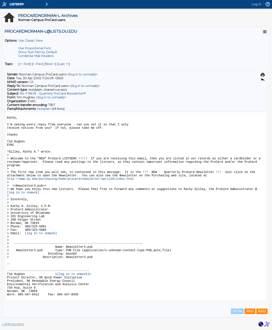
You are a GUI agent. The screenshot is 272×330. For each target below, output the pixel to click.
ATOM (237, 311)
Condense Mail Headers (36, 56)
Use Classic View (30, 40)
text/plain (44, 109)
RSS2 (262, 311)
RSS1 (250, 311)
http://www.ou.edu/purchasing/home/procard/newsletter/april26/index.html (70, 179)
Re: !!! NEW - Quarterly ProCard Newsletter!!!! (53, 93)
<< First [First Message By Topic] (24, 64)
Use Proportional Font (34, 48)
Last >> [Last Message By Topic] (63, 64)
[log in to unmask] (82, 74)
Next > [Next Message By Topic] (50, 64)
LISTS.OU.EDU (13, 325)
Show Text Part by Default (37, 52)
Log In (256, 4)
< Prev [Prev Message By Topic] (37, 64)
